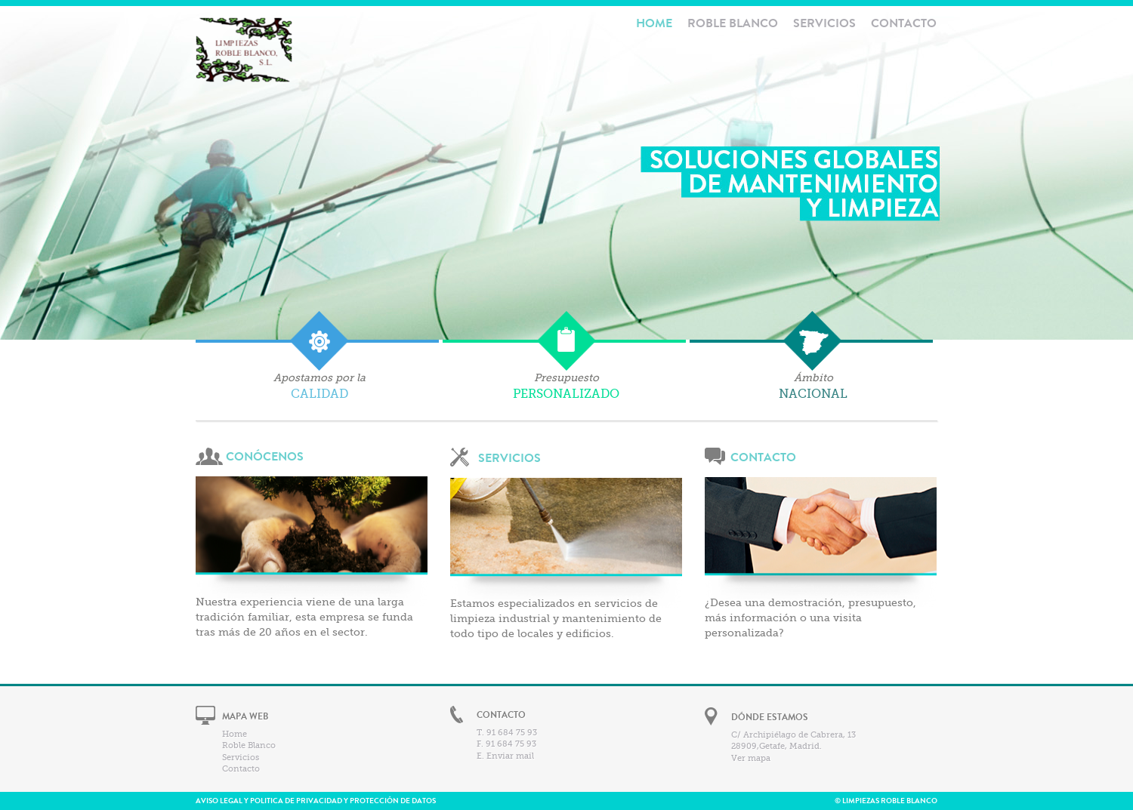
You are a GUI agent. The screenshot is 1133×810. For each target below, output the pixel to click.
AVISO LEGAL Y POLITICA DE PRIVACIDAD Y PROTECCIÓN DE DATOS (316, 801)
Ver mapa (750, 758)
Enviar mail (510, 756)
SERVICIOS (509, 458)
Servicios (824, 23)
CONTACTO (763, 457)
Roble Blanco (732, 23)
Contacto (904, 23)
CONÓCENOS (265, 456)
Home (234, 734)
